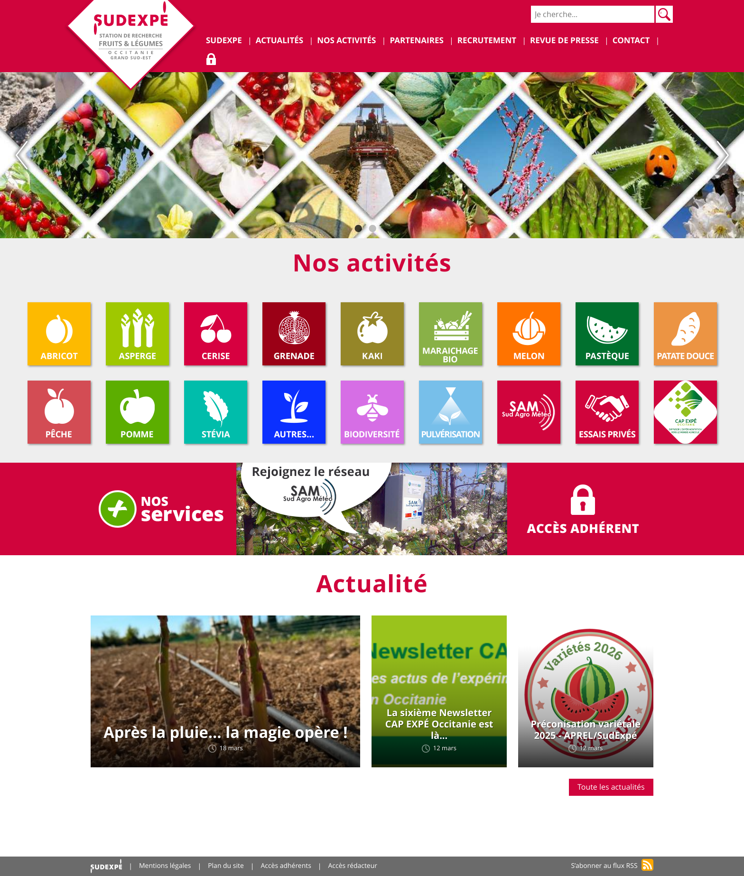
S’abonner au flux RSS (604, 866)
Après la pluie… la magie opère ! (225, 732)
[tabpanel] (372, 155)
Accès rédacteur (353, 866)
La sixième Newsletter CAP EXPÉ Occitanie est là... (439, 724)
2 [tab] (372, 228)
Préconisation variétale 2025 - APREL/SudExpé (585, 730)
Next (722, 155)
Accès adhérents (286, 866)
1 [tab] (358, 228)
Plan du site (226, 866)
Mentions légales (165, 866)
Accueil (106, 866)
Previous (21, 155)
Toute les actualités (611, 787)
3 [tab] (386, 228)
